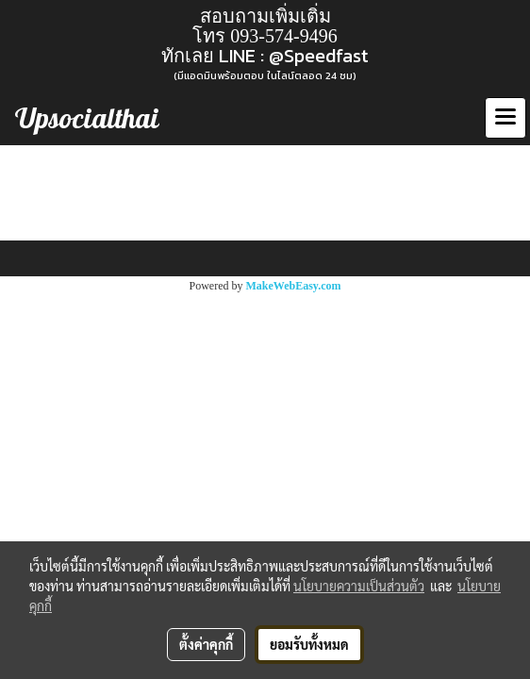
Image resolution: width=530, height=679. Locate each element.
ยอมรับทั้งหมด (309, 644)
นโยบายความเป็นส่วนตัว (358, 585)
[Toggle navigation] (505, 118)
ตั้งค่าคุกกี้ (206, 644)
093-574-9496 (283, 35)
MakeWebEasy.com (293, 285)
